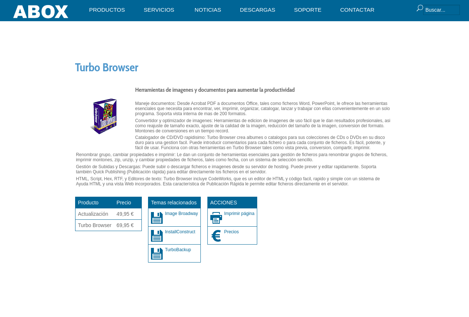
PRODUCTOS (107, 10)
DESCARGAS (257, 10)
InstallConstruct (180, 231)
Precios (231, 231)
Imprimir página (239, 213)
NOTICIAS (208, 10)
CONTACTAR (357, 10)
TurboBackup (178, 249)
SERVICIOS (159, 10)
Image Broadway (181, 213)
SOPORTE (307, 10)
